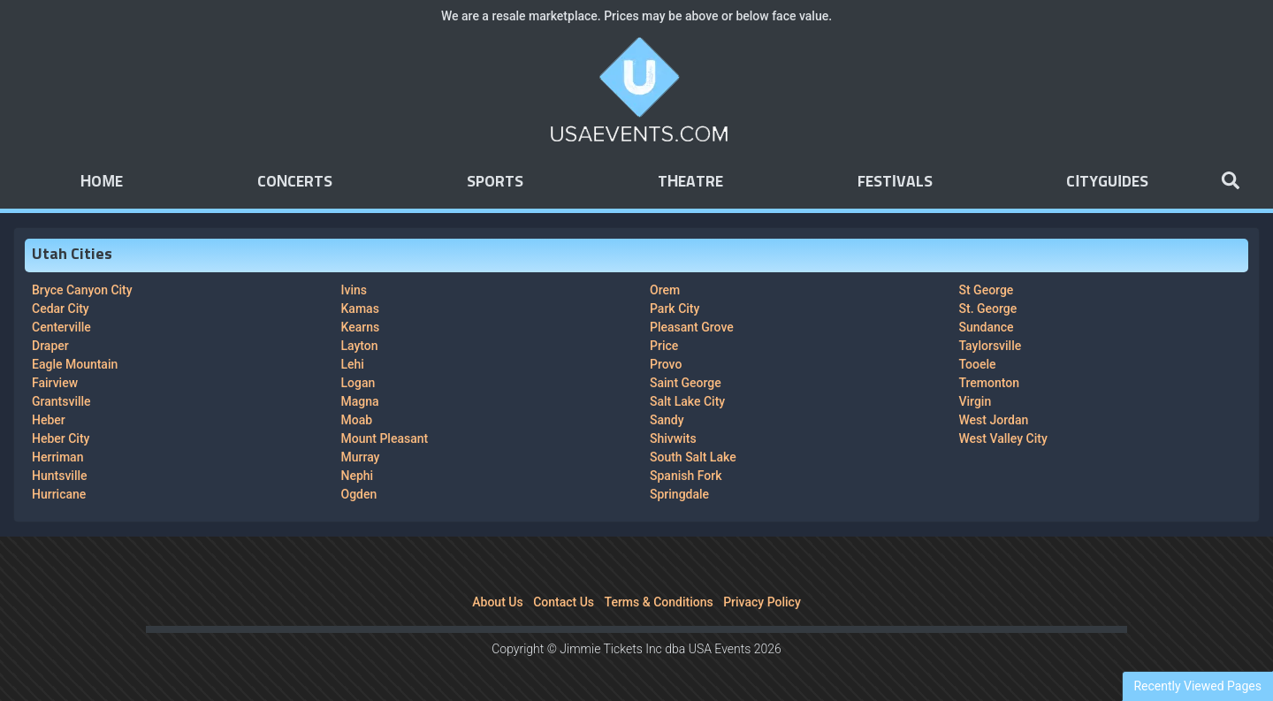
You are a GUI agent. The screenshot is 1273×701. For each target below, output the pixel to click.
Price (664, 346)
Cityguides (1107, 182)
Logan (358, 383)
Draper (50, 346)
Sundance (986, 327)
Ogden (359, 494)
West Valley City (1003, 438)
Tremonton (989, 383)
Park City (674, 308)
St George (986, 290)
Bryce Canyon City (82, 290)
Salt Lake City (687, 401)
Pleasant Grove (692, 327)
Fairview (55, 383)
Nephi (357, 476)
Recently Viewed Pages (1197, 686)
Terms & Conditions (659, 602)
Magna (360, 401)
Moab (357, 420)
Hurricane (59, 494)
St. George (988, 308)
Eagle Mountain (75, 364)
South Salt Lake (693, 457)
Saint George (685, 383)
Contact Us (563, 602)
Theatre (691, 182)
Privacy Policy (762, 602)
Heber (48, 420)
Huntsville (60, 476)
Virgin (975, 401)
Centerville (61, 327)
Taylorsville (990, 346)
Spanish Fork (685, 476)
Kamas (360, 308)
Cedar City (60, 308)
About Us (497, 602)
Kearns (360, 327)
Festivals (895, 182)
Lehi (352, 364)
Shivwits (673, 438)
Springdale (679, 494)
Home (101, 182)
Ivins (354, 290)
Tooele (977, 364)
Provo (666, 364)
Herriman (57, 457)
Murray (360, 457)
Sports (495, 182)
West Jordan (994, 420)
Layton (359, 346)
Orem (665, 290)
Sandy (667, 420)
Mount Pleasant (385, 438)
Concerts (295, 182)
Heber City (60, 438)
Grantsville (61, 401)
